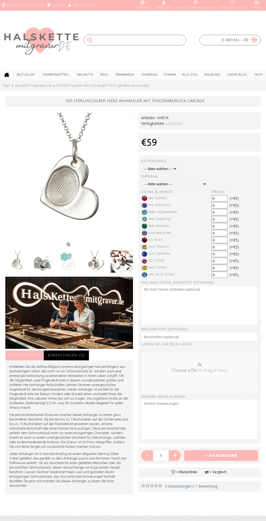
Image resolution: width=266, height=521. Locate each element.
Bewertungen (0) (66, 355)
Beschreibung (24, 355)
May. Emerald (156, 226)
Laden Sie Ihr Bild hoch (166, 344)
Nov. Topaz (154, 268)
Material (149, 176)
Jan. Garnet (154, 198)
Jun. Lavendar (156, 233)
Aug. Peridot (156, 247)
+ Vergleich (218, 472)
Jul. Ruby (152, 240)
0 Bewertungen (178, 486)
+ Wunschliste (187, 472)
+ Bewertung (206, 486)
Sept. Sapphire (156, 254)
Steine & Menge (157, 192)
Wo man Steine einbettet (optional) (177, 282)
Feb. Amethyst (156, 205)
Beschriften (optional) (164, 329)
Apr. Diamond (156, 219)
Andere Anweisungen (163, 397)
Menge (218, 192)
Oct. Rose (153, 261)
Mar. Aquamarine (159, 212)
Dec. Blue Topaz (158, 274)
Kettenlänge (154, 161)
